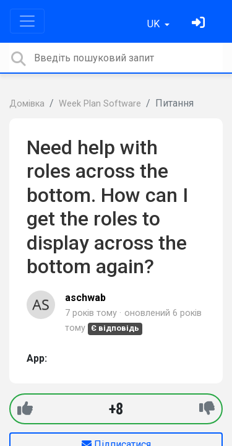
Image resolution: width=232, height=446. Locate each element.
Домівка (27, 103)
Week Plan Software (100, 103)
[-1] (207, 409)
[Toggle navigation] (27, 21)
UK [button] (154, 24)
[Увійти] (200, 24)
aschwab (85, 298)
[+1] (25, 409)
